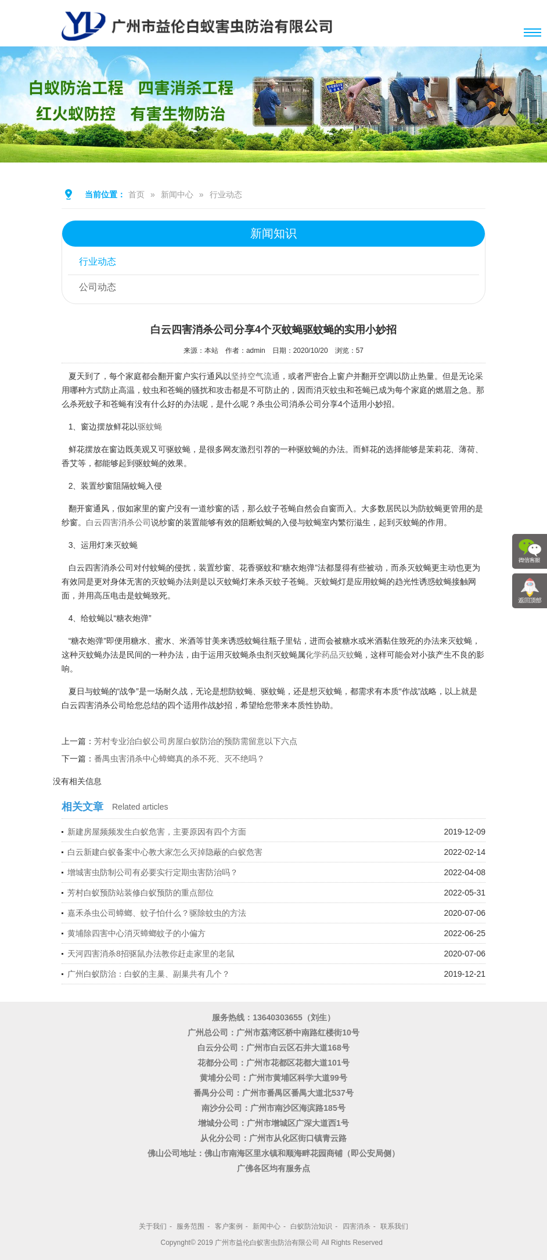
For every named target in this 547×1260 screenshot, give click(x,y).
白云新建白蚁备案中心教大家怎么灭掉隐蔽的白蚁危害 (164, 852)
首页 (136, 194)
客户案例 (229, 1226)
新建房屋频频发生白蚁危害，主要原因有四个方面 (156, 831)
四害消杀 (356, 1226)
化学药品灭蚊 (329, 654)
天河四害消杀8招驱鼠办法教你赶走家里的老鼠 (151, 953)
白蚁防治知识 (311, 1226)
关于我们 (153, 1226)
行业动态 (226, 194)
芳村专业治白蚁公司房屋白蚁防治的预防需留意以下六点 (195, 741)
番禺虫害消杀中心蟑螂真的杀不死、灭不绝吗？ (179, 758)
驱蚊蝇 (150, 426)
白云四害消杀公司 (118, 522)
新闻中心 (177, 194)
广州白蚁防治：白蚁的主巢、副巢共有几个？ (148, 974)
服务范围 (190, 1226)
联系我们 (394, 1226)
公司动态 (98, 288)
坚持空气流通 (255, 376)
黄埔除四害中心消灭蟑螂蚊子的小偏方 (136, 933)
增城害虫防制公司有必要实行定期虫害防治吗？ (152, 872)
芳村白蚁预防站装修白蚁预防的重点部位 (140, 892)
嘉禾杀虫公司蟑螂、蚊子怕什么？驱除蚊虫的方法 (156, 913)
